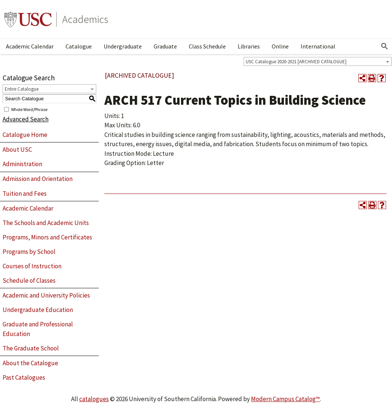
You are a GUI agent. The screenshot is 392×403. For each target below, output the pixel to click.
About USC (17, 149)
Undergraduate (123, 46)
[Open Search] (384, 46)
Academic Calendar (30, 46)
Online (280, 46)
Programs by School (29, 252)
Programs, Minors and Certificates (47, 237)
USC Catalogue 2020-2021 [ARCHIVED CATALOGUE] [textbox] (296, 61)
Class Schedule (207, 46)
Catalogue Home (25, 135)
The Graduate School (31, 348)
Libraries (249, 46)
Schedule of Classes (29, 280)
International (318, 46)
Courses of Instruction (32, 266)
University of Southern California (28, 19)
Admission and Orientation (38, 179)
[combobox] (318, 61)
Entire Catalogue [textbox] (21, 89)
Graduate (165, 46)
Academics (85, 19)
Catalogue (79, 46)
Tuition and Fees (25, 193)
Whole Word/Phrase (29, 109)
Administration (22, 164)
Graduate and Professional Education (38, 329)
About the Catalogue (30, 363)
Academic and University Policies (46, 295)
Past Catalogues (24, 377)
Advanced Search (25, 119)
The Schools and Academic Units (46, 223)
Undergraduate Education (38, 310)
